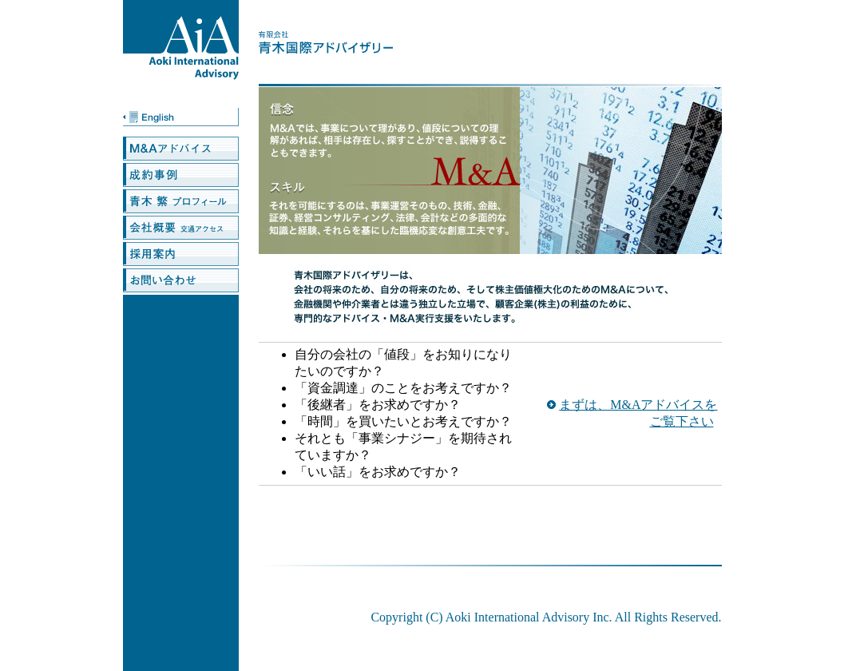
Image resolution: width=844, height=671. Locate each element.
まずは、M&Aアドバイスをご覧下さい (638, 413)
